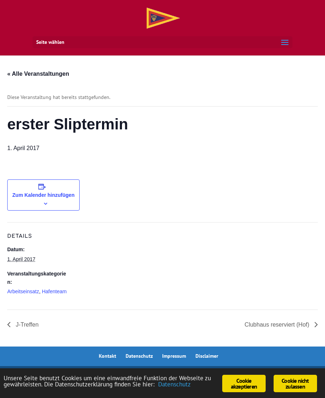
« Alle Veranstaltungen (38, 74)
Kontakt (107, 356)
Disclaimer (206, 356)
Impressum (174, 356)
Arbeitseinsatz (23, 291)
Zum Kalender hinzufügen (43, 195)
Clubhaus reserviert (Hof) (278, 325)
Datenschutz (139, 356)
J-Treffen (26, 325)
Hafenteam (54, 291)
